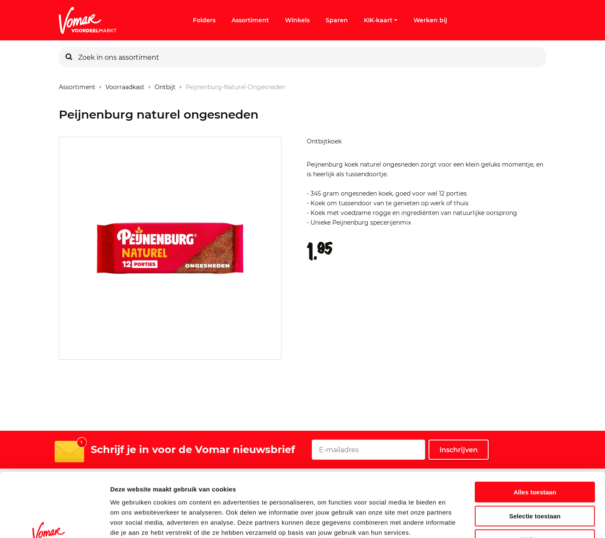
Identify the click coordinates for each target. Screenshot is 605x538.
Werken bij (430, 20)
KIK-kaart (380, 20)
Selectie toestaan (535, 461)
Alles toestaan (534, 437)
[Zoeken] (68, 57)
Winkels (297, 20)
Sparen (337, 20)
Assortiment (250, 20)
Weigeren (535, 484)
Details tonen (454, 521)
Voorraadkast (125, 85)
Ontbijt (165, 85)
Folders (204, 20)
